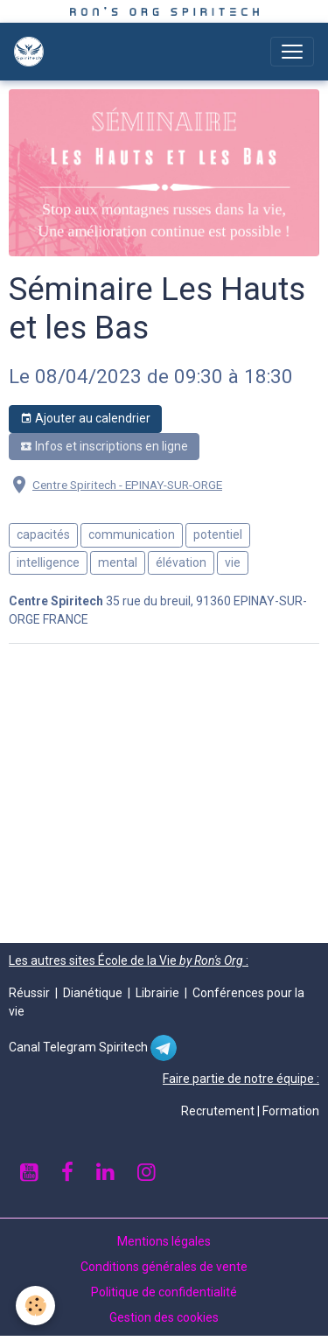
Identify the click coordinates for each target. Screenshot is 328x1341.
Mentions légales (164, 1241)
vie (233, 562)
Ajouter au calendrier (85, 419)
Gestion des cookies (164, 1317)
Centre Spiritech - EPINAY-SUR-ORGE (127, 485)
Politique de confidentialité (164, 1292)
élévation (181, 562)
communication (131, 534)
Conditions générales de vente (164, 1267)
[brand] (32, 51)
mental (117, 562)
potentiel (217, 534)
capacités (43, 534)
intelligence (48, 562)
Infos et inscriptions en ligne (104, 447)
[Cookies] (35, 1305)
